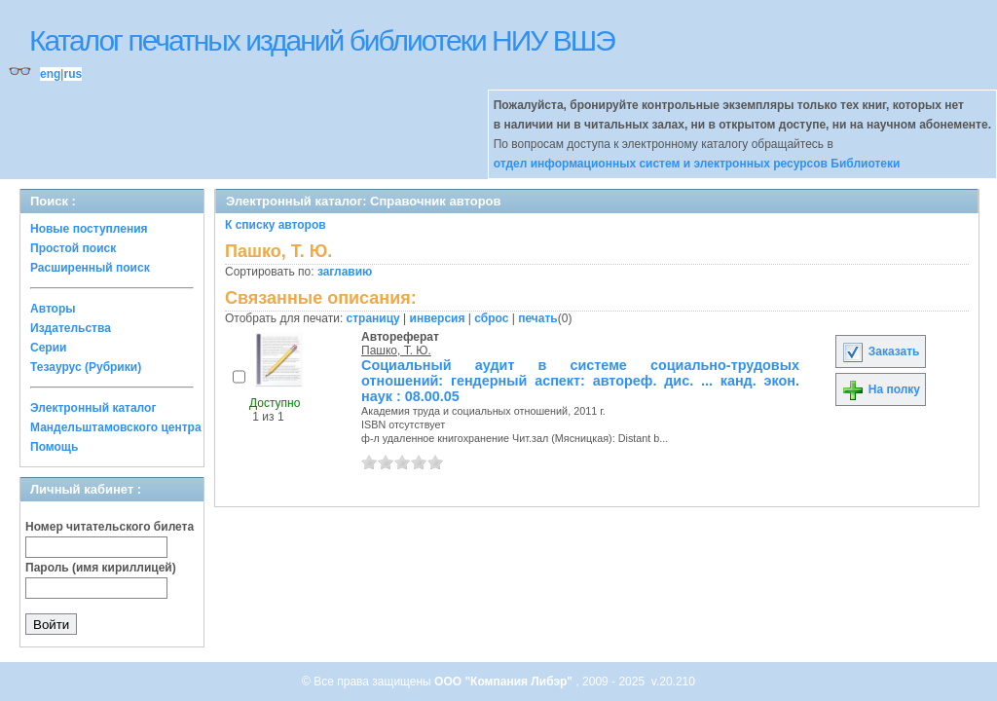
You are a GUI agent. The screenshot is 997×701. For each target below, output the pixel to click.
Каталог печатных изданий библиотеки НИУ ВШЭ (321, 40)
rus (72, 74)
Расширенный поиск (90, 268)
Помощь (54, 447)
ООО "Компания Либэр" (504, 681)
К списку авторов (275, 225)
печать (538, 318)
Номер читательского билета (109, 527)
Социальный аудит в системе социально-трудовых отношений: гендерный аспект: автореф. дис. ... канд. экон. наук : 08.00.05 (580, 380)
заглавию (344, 271)
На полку (880, 389)
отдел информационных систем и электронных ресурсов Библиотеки (697, 163)
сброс (491, 318)
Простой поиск (73, 248)
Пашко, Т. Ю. (396, 350)
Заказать (880, 351)
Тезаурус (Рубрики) (85, 367)
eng (50, 74)
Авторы (53, 308)
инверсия (437, 318)
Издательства (70, 328)
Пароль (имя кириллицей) (100, 567)
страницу (373, 318)
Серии (48, 347)
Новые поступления (89, 229)
